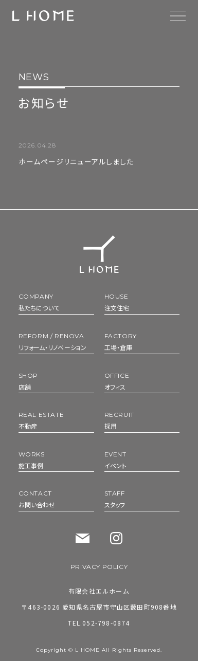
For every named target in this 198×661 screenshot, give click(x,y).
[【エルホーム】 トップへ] (43, 15)
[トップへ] (99, 254)
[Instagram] (116, 538)
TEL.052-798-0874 (99, 623)
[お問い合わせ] (82, 538)
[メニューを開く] (178, 16)
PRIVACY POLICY (99, 567)
